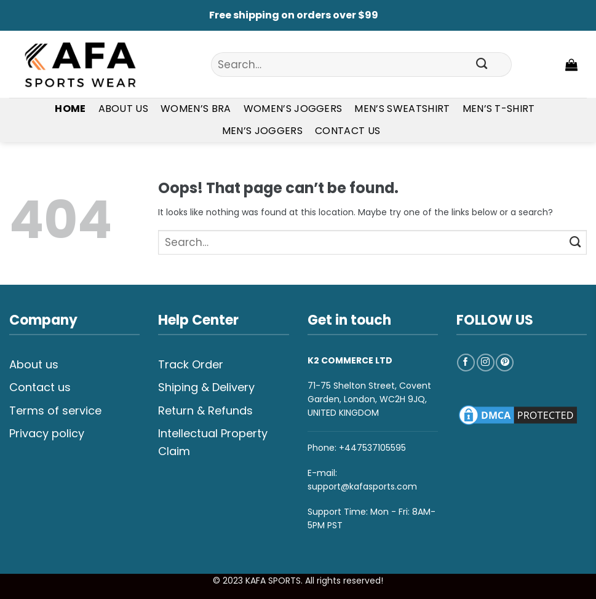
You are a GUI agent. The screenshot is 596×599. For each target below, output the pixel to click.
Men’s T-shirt (499, 108)
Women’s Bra (196, 108)
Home (70, 108)
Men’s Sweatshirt (402, 108)
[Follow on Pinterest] (505, 362)
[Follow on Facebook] (466, 362)
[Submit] (481, 64)
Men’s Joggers (262, 131)
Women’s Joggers (293, 108)
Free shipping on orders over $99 (293, 15)
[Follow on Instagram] (486, 362)
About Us (123, 108)
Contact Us (347, 131)
